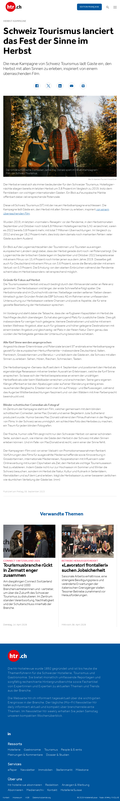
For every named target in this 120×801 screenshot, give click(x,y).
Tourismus (51, 749)
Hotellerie (14, 749)
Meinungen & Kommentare (25, 755)
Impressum (17, 797)
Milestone (82, 770)
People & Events (71, 749)
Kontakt (52, 790)
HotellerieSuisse (71, 790)
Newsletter (27, 770)
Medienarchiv (35, 790)
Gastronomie (32, 749)
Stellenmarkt (64, 770)
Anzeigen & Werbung (75, 785)
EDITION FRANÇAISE (89, 6)
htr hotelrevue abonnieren (25, 785)
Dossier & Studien (57, 755)
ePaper (12, 770)
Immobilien (45, 770)
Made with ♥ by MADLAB (109, 797)
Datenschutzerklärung (42, 797)
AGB (27, 797)
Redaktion (52, 785)
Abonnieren (15, 790)
